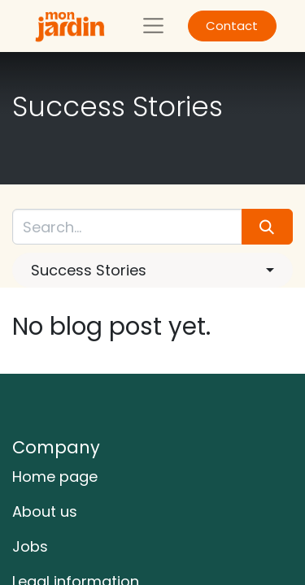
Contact (232, 25)
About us (44, 511)
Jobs (30, 546)
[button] (152, 270)
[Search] (267, 226)
